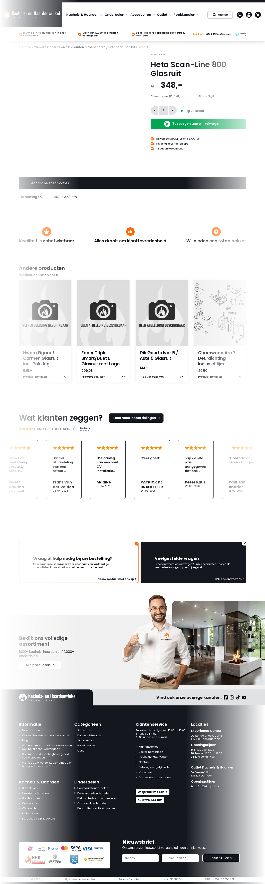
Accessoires (140, 14)
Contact (144, 762)
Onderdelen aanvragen (155, 777)
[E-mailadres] (180, 858)
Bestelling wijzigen (151, 752)
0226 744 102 (146, 734)
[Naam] (140, 858)
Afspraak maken (152, 792)
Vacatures (146, 772)
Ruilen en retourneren (153, 757)
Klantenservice (149, 747)
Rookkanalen (184, 14)
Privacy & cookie (129, 879)
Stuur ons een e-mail (151, 737)
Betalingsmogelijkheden (155, 767)
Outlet (162, 14)
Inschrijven (221, 858)
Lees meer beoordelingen (137, 417)
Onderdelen (114, 14)
